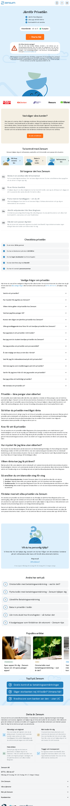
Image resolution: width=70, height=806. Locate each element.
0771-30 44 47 (51, 286)
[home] (8, 2)
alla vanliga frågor (17, 286)
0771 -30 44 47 (7, 772)
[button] (67, 3)
